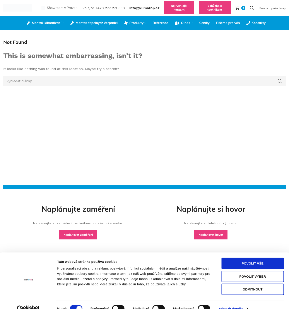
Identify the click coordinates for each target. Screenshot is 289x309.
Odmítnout (253, 281)
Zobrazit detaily (230, 300)
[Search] (252, 9)
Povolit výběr (252, 268)
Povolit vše (252, 255)
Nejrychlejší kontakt (179, 9)
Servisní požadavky (273, 10)
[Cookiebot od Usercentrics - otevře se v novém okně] (28, 300)
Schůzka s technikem (214, 9)
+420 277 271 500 (110, 10)
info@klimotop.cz (144, 10)
